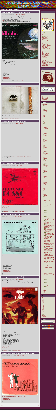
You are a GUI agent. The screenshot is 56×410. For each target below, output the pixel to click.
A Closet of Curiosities (46, 45)
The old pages (45, 34)
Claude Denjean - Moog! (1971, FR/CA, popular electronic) (49, 262)
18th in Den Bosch (27, 156)
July (44, 114)
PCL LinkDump (45, 40)
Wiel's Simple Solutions (46, 95)
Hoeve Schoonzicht (46, 96)
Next (38, 405)
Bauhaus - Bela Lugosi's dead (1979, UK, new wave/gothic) (49, 226)
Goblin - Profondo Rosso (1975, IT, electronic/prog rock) (49, 274)
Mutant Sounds (45, 38)
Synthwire (44, 56)
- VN (43, 310)
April (44, 117)
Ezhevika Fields (45, 58)
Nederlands (44, 315)
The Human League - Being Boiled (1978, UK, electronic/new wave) (48, 285)
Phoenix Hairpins (45, 41)
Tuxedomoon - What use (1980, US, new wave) (49, 244)
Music (17, 14)
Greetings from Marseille (49, 265)
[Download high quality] (6, 78)
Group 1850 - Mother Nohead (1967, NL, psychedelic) (48, 237)
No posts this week (48, 271)
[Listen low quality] (5, 77)
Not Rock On (44, 52)
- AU (43, 298)
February (45, 108)
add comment (5, 118)
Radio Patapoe (45, 98)
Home (43, 14)
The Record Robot (45, 43)
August (44, 112)
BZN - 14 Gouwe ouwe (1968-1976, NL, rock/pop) (49, 234)
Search (44, 319)
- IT (18, 165)
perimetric (44, 50)
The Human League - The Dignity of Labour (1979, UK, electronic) (49, 230)
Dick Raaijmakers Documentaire (47, 241)
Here (3, 20)
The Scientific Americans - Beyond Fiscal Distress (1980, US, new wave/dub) (49, 218)
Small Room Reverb (46, 48)
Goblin (3, 166)
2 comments (5, 211)
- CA (19, 14)
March (44, 130)
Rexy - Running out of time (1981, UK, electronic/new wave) (48, 278)
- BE (43, 299)
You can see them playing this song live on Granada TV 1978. (14, 396)
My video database (45, 33)
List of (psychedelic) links (47, 66)
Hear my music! (45, 18)
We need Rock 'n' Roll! (48, 246)
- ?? (43, 312)
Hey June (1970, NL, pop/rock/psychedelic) (48, 255)
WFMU (43, 39)
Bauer (9, 156)
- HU (43, 303)
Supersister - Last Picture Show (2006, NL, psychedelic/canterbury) (49, 258)
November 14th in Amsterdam (17, 156)
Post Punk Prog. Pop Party (47, 62)
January (45, 138)
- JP (43, 306)
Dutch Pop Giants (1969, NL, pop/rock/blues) (49, 281)
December (45, 124)
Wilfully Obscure (45, 60)
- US (43, 309)
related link (21, 80)
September (45, 111)
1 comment (5, 350)
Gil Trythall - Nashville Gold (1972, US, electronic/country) (48, 249)
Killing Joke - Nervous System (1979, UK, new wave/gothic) (48, 222)
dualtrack (44, 63)
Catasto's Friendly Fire (46, 59)
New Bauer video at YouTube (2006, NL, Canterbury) (48, 268)
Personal (17, 86)
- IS (43, 304)
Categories (44, 295)
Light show (44, 316)
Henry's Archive (45, 46)
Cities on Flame (45, 49)
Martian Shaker (45, 42)
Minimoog (46, 211)
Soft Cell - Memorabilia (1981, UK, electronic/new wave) (49, 215)
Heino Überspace (45, 61)
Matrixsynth (44, 57)
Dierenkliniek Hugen (46, 97)
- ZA (43, 311)
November (45, 126)
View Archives (45, 104)
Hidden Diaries (45, 54)
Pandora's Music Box (46, 64)
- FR (21, 14)
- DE (43, 301)
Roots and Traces (45, 53)
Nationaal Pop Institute (33, 17)
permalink (16, 80)
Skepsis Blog (44, 99)
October (45, 110)
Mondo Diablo (44, 51)
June (44, 115)
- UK (18, 216)
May (44, 116)
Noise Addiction (45, 65)
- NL (18, 123)
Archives (44, 102)
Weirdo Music (44, 37)
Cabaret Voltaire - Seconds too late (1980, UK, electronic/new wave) (49, 201)
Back (2, 405)
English (23, 14)
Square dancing (45, 44)
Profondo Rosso (22, 166)
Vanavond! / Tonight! (48, 252)
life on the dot (44, 47)
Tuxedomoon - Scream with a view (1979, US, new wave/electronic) (48, 209)
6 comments (5, 80)
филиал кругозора (45, 55)
